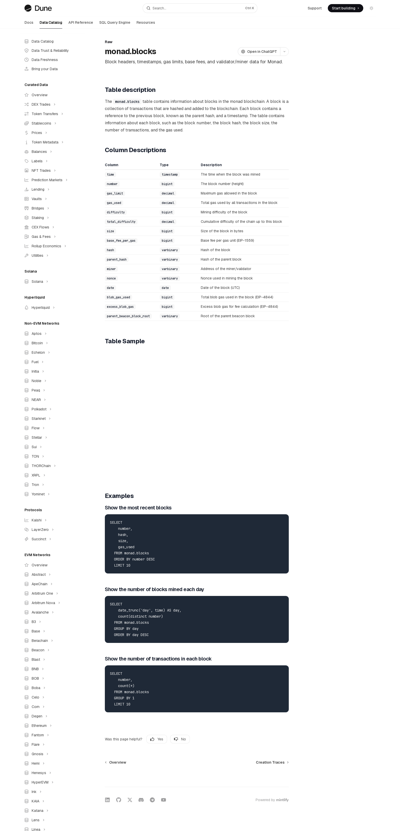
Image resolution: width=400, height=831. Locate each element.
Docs (28, 24)
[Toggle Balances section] (53, 151)
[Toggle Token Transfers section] (53, 113)
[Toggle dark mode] (371, 8)
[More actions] (284, 51)
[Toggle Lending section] (53, 189)
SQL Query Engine (114, 24)
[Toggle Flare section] (53, 744)
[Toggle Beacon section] (53, 650)
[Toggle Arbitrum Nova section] (53, 602)
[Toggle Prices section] (53, 132)
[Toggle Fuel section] (53, 361)
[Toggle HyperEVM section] (53, 782)
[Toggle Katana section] (53, 810)
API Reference (80, 24)
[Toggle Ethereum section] (53, 725)
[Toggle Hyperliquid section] (53, 307)
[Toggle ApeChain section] (53, 584)
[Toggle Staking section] (53, 217)
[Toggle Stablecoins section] (53, 123)
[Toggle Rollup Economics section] (53, 246)
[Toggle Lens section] (53, 820)
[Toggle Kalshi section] (53, 520)
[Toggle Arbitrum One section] (53, 593)
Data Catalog (51, 24)
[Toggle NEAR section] (53, 399)
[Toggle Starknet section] (53, 418)
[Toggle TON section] (53, 456)
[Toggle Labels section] (53, 161)
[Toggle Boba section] (53, 687)
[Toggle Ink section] (53, 791)
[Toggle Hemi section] (53, 763)
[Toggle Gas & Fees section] (53, 236)
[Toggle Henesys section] (53, 772)
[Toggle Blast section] (53, 659)
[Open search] (200, 8)
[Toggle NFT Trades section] (53, 170)
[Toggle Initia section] (53, 371)
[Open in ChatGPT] (259, 51)
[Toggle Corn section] (53, 706)
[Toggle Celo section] (53, 697)
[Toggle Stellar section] (53, 437)
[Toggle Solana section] (53, 281)
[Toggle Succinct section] (53, 539)
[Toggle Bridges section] (53, 208)
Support (315, 8)
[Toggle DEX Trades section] (53, 104)
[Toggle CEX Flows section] (53, 227)
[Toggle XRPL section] (53, 475)
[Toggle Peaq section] (53, 390)
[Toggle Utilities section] (53, 255)
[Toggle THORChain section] (53, 465)
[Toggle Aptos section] (53, 333)
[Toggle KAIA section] (53, 801)
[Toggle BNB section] (53, 669)
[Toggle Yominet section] (53, 494)
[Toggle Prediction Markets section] (53, 180)
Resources (145, 24)
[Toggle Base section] (53, 631)
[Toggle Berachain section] (53, 640)
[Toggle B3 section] (53, 621)
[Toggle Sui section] (53, 446)
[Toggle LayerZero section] (53, 529)
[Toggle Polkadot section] (53, 409)
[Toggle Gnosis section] (53, 754)
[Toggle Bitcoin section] (53, 343)
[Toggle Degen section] (53, 716)
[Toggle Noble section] (53, 380)
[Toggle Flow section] (53, 428)
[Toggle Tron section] (53, 484)
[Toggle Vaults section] (53, 198)
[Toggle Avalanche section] (53, 612)
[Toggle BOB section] (53, 678)
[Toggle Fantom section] (53, 735)
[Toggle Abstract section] (53, 574)
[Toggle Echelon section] (53, 352)
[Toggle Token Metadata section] (53, 142)
